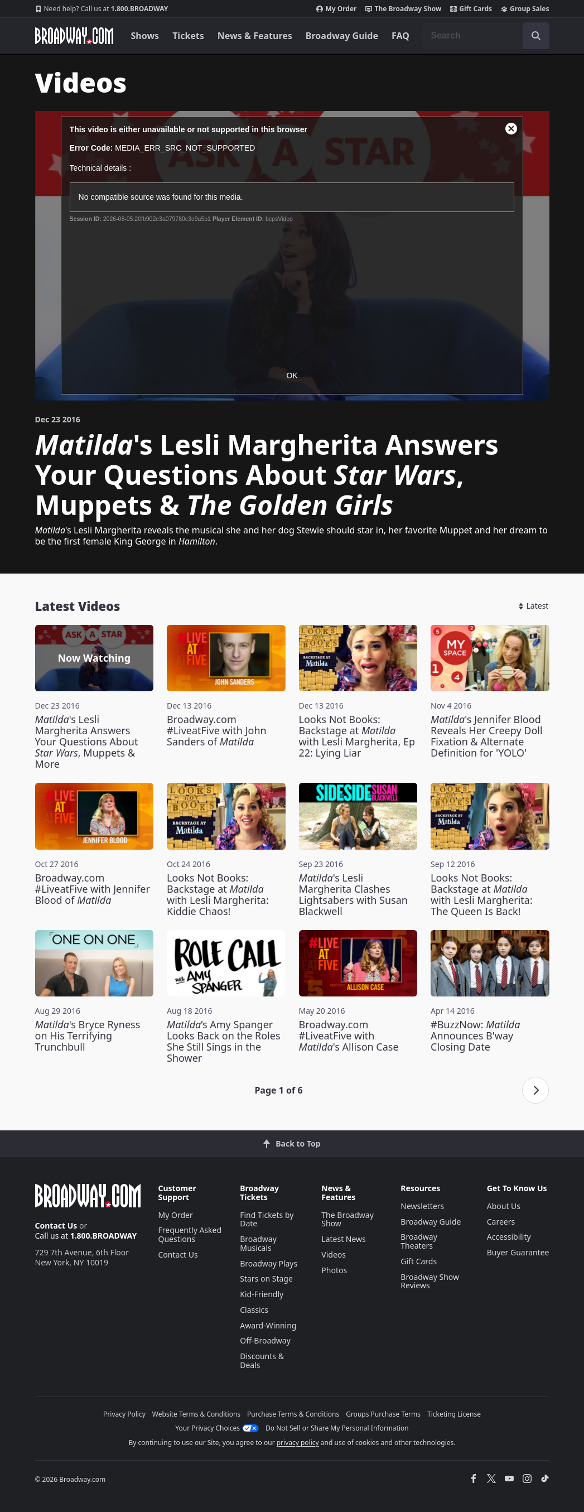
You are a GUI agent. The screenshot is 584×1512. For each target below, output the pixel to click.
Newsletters (422, 1206)
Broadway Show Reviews (429, 1281)
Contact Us (56, 1225)
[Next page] (535, 1090)
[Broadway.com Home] (74, 35)
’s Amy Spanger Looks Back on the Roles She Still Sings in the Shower (224, 1041)
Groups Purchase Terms (383, 1414)
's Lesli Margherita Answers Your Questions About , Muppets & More (86, 741)
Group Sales (525, 8)
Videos (333, 1254)
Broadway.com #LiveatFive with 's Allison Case (349, 1035)
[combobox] (485, 35)
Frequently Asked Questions (190, 1234)
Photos (334, 1270)
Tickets (188, 35)
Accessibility (509, 1236)
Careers (501, 1221)
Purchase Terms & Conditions (293, 1414)
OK (291, 375)
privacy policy (298, 1442)
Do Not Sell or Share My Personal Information (337, 1428)
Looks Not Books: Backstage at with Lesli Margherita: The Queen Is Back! (482, 894)
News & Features (255, 35)
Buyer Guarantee (518, 1252)
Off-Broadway (265, 1340)
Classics (254, 1309)
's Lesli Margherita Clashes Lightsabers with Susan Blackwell (353, 894)
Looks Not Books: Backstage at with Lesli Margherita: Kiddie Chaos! (218, 894)
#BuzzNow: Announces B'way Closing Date (475, 1035)
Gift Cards (471, 8)
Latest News (343, 1239)
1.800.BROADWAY (101, 8)
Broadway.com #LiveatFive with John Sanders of (217, 730)
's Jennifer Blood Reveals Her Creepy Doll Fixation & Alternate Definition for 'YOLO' (487, 735)
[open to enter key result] (536, 35)
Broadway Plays (268, 1263)
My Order (336, 8)
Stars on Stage (266, 1278)
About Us (503, 1206)
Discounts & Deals (262, 1360)
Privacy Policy (124, 1414)
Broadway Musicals (258, 1243)
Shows (145, 35)
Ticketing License (454, 1414)
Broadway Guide (342, 35)
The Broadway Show (403, 8)
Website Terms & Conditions (196, 1414)
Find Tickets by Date (266, 1219)
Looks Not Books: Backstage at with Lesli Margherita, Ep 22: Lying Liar (357, 735)
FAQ (400, 35)
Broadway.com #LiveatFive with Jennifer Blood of (92, 889)
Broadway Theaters (418, 1241)
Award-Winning (268, 1325)
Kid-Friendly (261, 1294)
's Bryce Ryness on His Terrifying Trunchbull (88, 1035)
